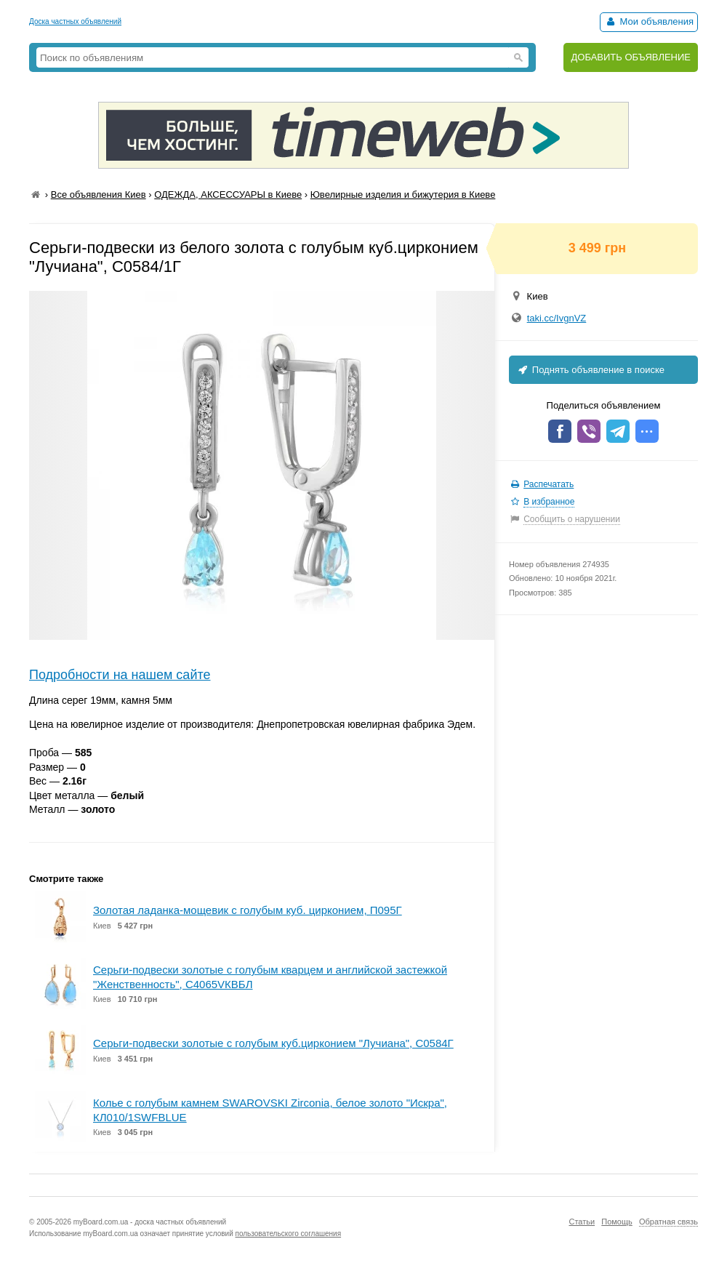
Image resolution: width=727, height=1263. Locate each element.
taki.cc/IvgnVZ (557, 318)
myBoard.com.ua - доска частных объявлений (149, 1222)
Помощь (616, 1221)
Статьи (582, 1221)
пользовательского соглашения (289, 1234)
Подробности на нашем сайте (120, 674)
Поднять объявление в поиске (590, 369)
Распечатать (548, 484)
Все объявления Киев (98, 194)
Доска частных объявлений (75, 21)
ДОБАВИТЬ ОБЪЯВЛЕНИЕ (631, 57)
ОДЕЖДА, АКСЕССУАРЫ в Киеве (228, 194)
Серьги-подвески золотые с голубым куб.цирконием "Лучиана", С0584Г (273, 1043)
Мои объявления (649, 21)
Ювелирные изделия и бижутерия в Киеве (403, 194)
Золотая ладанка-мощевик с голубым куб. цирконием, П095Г (247, 910)
